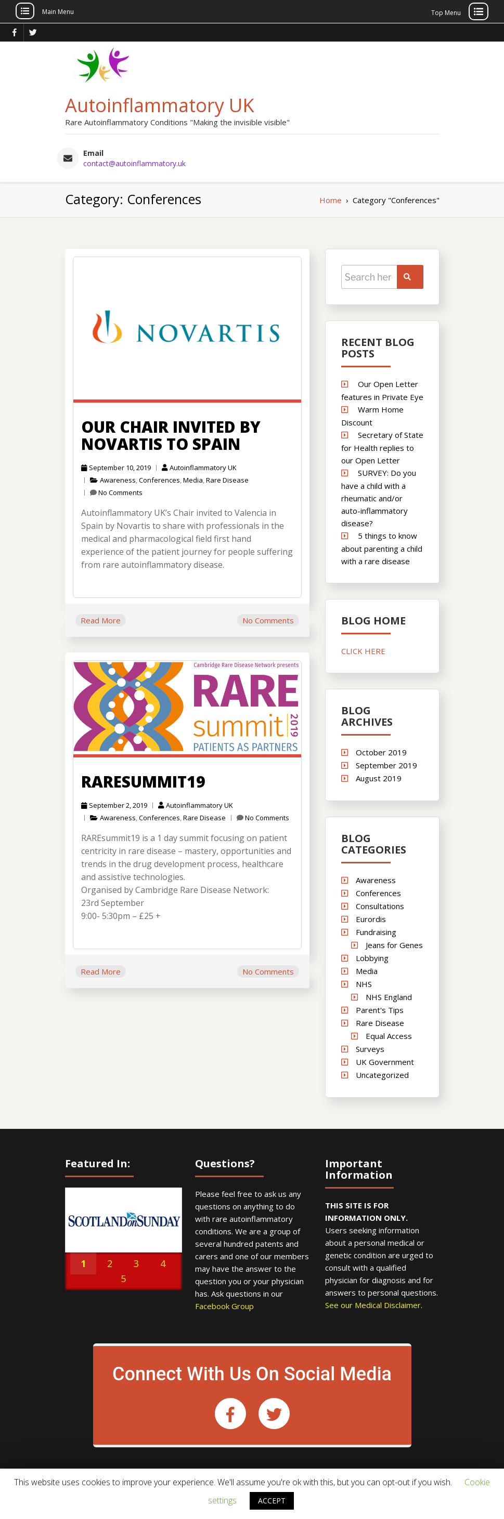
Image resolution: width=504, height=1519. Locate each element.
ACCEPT (272, 1500)
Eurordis (371, 917)
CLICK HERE (363, 649)
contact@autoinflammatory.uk (134, 162)
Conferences (159, 478)
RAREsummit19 (143, 780)
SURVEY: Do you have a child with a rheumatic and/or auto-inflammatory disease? (378, 496)
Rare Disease (227, 478)
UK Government (385, 1060)
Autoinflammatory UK (159, 104)
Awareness (118, 478)
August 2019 (379, 776)
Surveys (370, 1047)
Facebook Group (224, 1305)
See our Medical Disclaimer (373, 1304)
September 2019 (386, 763)
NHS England (388, 995)
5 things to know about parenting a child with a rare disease (381, 547)
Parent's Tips (380, 1008)
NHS (364, 982)
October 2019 (381, 750)
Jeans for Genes (393, 943)
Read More (101, 619)
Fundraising (376, 930)
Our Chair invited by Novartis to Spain (171, 434)
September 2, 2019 (114, 804)
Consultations (380, 904)
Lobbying (372, 956)
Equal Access (388, 1034)
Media (193, 478)
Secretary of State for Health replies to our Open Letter (382, 446)
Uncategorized (382, 1073)
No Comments (120, 491)
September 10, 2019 (116, 466)
